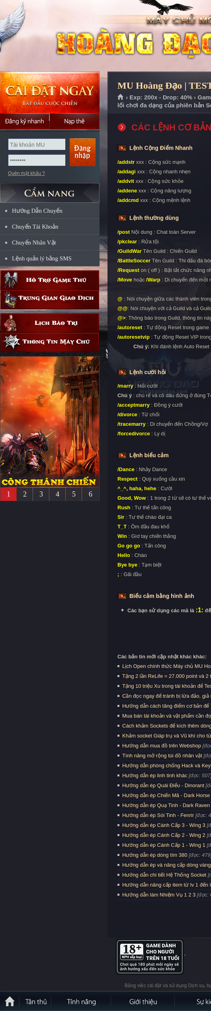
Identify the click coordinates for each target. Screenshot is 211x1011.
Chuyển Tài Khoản (35, 226)
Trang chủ (120, 97)
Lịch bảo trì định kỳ (49, 323)
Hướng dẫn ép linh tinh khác (154, 775)
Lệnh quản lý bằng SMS (42, 258)
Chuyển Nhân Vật (34, 242)
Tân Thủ (36, 1001)
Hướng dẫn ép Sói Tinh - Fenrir (158, 815)
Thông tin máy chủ (49, 342)
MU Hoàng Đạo (57, 36)
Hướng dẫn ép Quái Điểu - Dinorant (163, 785)
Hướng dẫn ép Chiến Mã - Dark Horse (166, 795)
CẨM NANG (50, 189)
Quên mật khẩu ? (26, 173)
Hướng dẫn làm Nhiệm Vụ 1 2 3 (158, 895)
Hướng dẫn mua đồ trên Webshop (161, 746)
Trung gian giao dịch (49, 299)
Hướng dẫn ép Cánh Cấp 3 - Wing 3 (163, 825)
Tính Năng (81, 1001)
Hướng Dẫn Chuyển (37, 211)
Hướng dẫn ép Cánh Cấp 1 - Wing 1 (163, 845)
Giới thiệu (143, 1001)
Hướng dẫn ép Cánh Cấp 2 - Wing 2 (163, 835)
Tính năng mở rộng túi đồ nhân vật (162, 756)
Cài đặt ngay (50, 92)
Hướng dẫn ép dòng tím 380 (155, 855)
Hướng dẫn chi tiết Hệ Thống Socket (164, 875)
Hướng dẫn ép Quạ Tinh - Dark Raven (166, 805)
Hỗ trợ (49, 280)
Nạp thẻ (75, 121)
